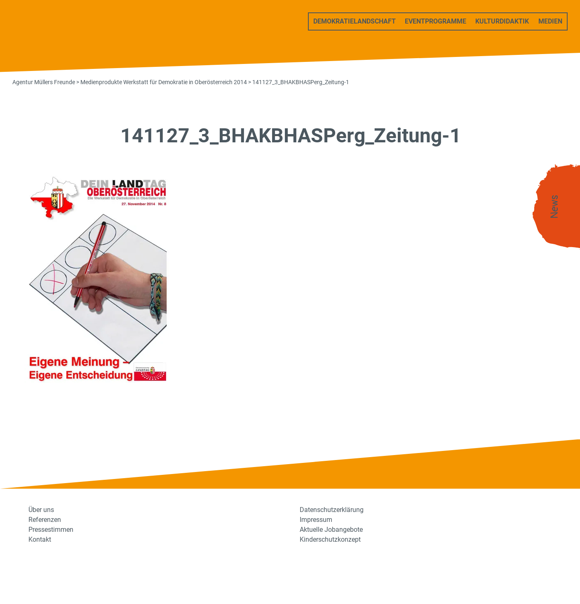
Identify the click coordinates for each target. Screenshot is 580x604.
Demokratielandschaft (354, 21)
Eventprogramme (435, 21)
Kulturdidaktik (502, 21)
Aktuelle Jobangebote (331, 529)
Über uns (41, 510)
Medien (550, 21)
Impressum (316, 520)
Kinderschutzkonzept (330, 539)
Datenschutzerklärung (332, 510)
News (554, 207)
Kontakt (39, 539)
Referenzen (44, 520)
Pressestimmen (50, 529)
